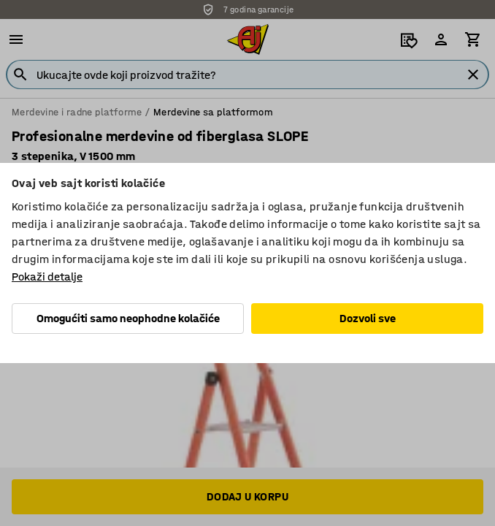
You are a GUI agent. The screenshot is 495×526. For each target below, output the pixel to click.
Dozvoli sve (367, 318)
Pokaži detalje (47, 276)
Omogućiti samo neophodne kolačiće (128, 318)
